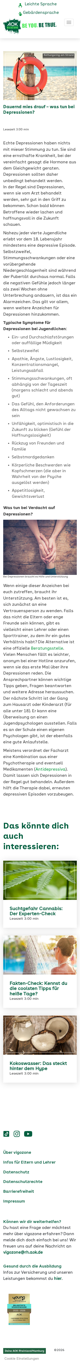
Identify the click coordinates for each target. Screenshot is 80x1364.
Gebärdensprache (41, 13)
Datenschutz (16, 1172)
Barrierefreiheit (18, 1192)
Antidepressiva (50, 769)
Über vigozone (17, 1153)
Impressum (14, 1201)
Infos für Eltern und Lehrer (29, 1162)
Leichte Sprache (41, 4)
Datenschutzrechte (22, 1182)
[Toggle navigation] (69, 22)
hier (58, 1279)
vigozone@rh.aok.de (23, 1252)
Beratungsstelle (47, 648)
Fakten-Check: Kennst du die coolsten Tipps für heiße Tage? (38, 988)
